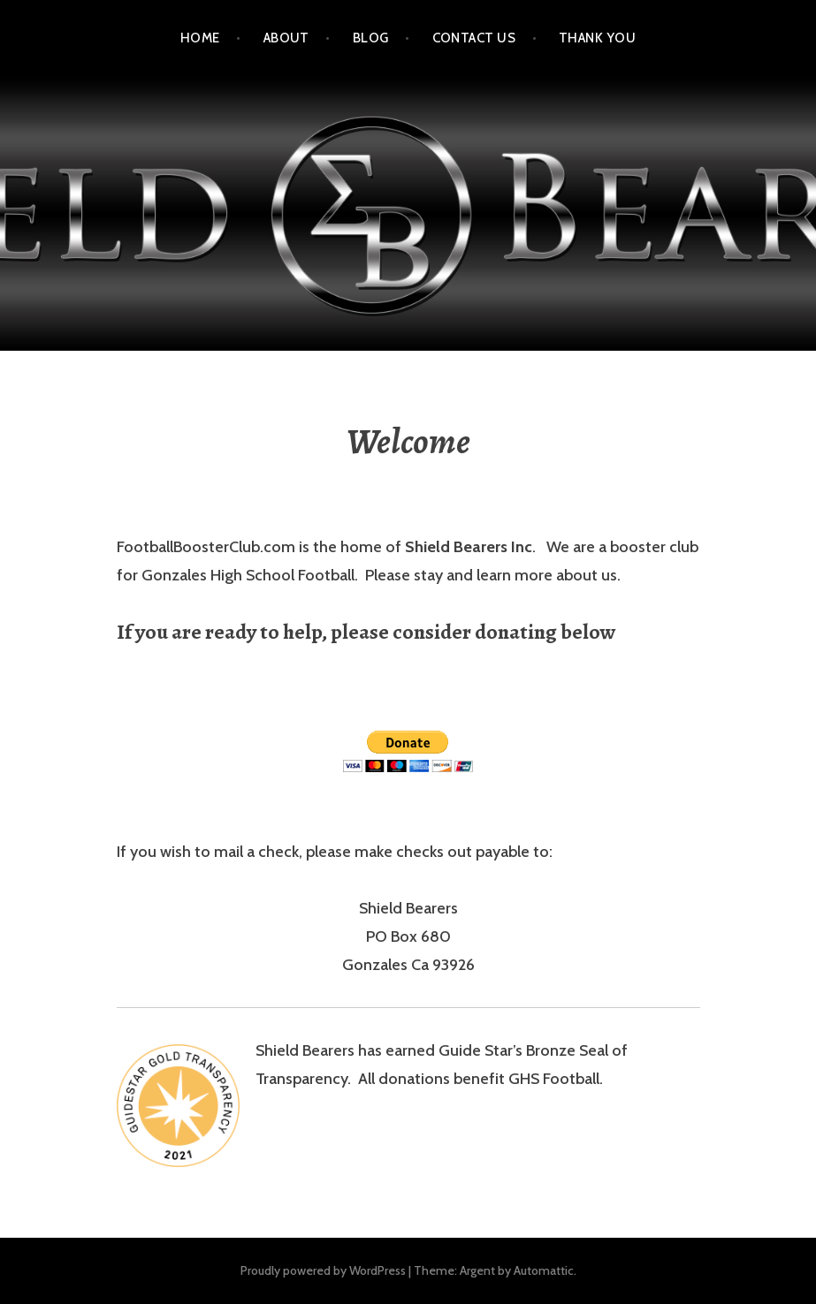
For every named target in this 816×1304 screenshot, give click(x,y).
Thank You (597, 38)
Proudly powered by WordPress (323, 1270)
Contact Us (474, 38)
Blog (371, 38)
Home (200, 38)
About (286, 38)
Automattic (544, 1270)
